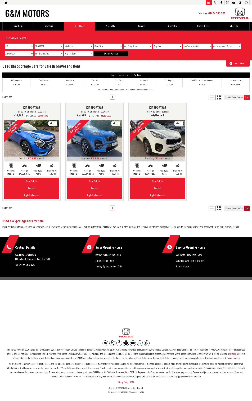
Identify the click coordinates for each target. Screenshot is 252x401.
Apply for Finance (31, 195)
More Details (31, 181)
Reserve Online (203, 26)
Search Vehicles (111, 53)
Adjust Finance (240, 63)
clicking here (235, 354)
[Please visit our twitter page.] (215, 2)
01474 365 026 (216, 13)
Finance (141, 26)
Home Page (18, 26)
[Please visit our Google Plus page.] (240, 2)
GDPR (132, 383)
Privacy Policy (123, 383)
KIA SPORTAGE (31, 108)
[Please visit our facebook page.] (221, 2)
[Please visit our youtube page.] (234, 2)
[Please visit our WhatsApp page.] (246, 2)
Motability (110, 26)
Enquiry (31, 188)
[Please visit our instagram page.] (227, 2)
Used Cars (79, 26)
